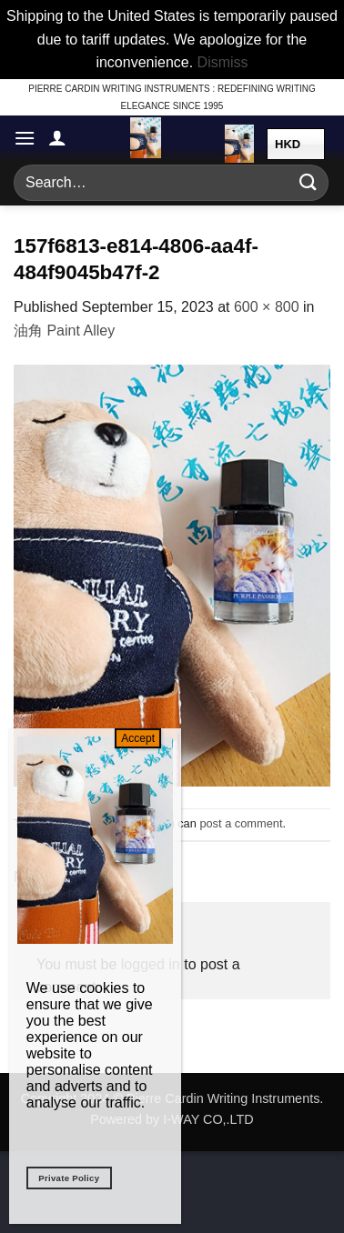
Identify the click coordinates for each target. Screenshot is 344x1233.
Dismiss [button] (222, 62)
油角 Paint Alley (64, 330)
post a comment (240, 823)
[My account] (57, 137)
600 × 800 (266, 307)
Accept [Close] (138, 738)
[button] (24, 137)
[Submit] (308, 182)
